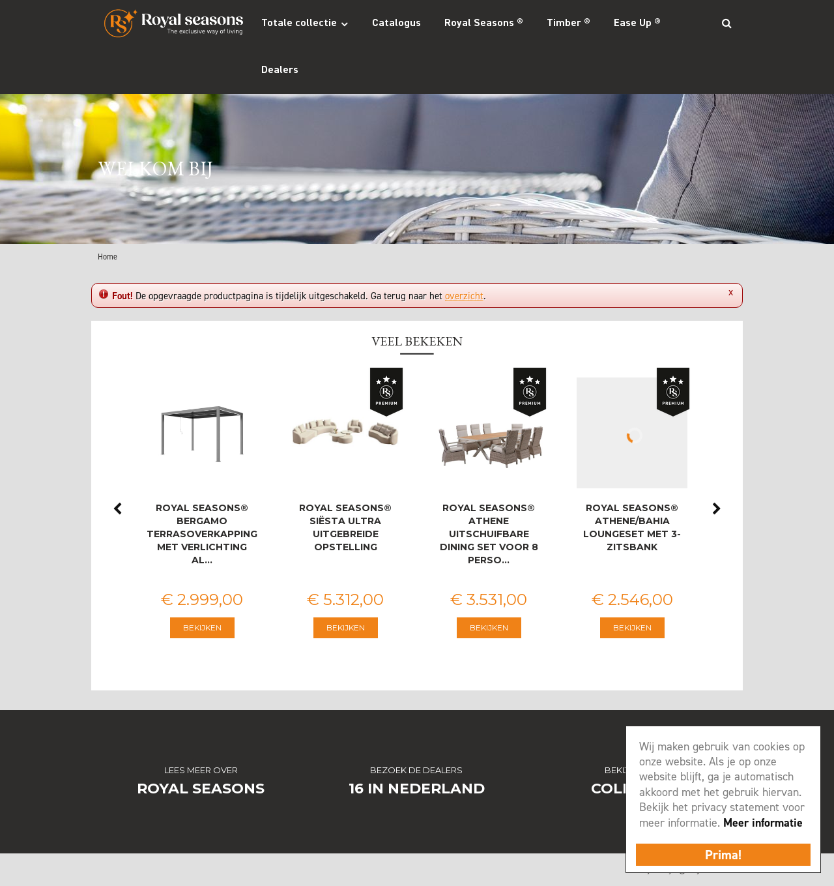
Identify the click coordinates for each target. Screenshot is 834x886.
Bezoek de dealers (416, 770)
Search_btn (726, 22)
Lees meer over (201, 770)
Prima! (723, 854)
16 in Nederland (417, 788)
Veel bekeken (417, 340)
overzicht (464, 296)
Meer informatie (763, 823)
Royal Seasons (201, 788)
